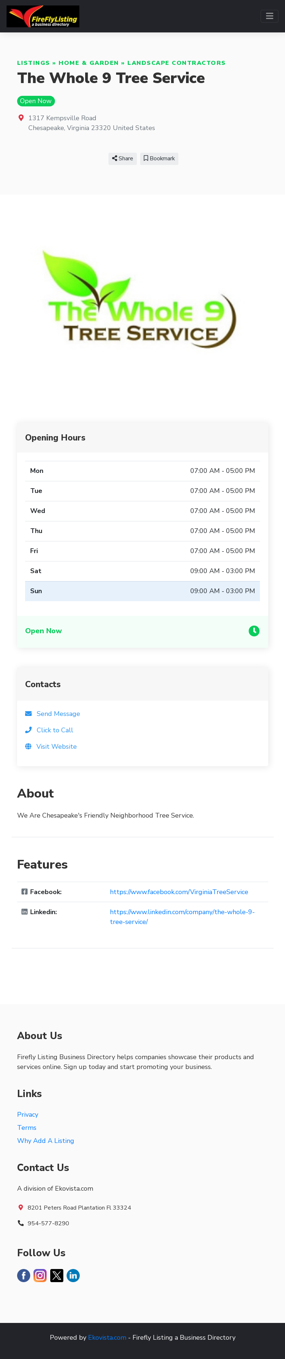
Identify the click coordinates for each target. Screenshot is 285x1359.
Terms (26, 1127)
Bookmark (159, 158)
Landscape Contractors (176, 63)
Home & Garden (89, 63)
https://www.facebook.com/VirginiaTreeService (179, 892)
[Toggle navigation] (269, 16)
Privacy (27, 1114)
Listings (33, 63)
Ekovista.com (107, 1337)
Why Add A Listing (45, 1140)
